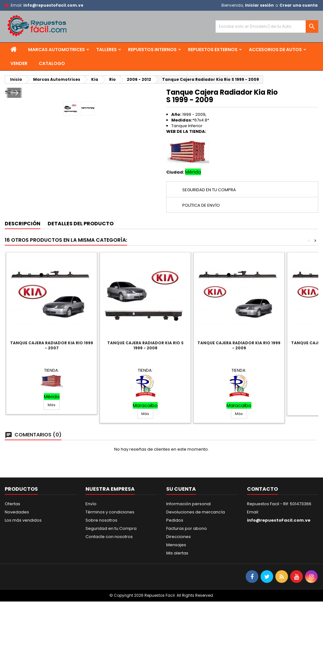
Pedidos (174, 582)
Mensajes (176, 606)
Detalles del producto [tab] (81, 284)
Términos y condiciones (109, 574)
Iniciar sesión (259, 5)
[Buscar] (266, 26)
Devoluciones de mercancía (195, 574)
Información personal (188, 565)
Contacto (262, 550)
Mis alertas (177, 615)
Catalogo (52, 63)
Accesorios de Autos (275, 49)
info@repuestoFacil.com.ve (53, 5)
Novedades (17, 574)
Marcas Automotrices (56, 49)
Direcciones (178, 598)
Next (148, 166)
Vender (18, 63)
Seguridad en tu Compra (111, 590)
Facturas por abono (186, 590)
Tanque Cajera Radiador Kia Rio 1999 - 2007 (51, 406)
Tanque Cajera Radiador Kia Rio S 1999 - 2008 (145, 406)
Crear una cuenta (298, 5)
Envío (91, 565)
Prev (14, 166)
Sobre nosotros (101, 582)
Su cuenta (181, 550)
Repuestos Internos (152, 49)
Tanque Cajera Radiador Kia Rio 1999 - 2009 (238, 406)
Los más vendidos (23, 582)
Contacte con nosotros (109, 598)
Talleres (106, 49)
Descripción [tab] (22, 284)
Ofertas (12, 565)
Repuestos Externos (213, 49)
